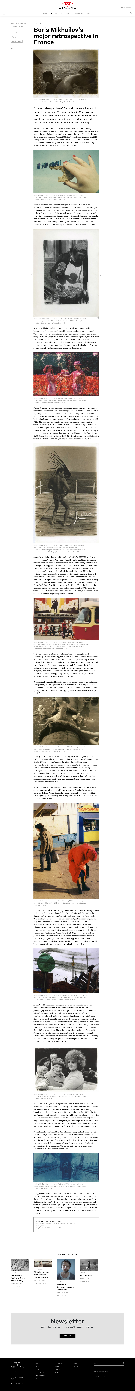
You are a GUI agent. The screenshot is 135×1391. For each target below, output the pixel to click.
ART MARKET (79, 14)
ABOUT (57, 1366)
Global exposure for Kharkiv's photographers (41, 1274)
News (13, 1273)
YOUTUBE (77, 1366)
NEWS (45, 14)
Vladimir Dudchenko (18, 23)
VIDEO (89, 14)
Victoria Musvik (16, 1284)
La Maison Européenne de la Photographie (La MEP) (55, 1223)
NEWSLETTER (126, 8)
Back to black (86, 1275)
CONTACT (58, 1369)
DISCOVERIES (65, 14)
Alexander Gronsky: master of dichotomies (66, 1287)
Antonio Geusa (62, 1293)
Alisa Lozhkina (39, 1280)
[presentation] (32, 275)
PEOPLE (54, 14)
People (37, 23)
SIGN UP (67, 1336)
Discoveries (39, 1269)
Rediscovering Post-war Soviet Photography (18, 1278)
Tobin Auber (84, 1279)
